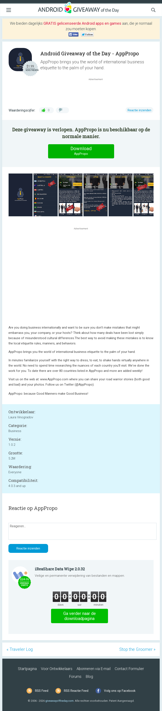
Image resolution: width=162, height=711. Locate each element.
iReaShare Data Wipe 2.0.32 (60, 568)
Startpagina (27, 668)
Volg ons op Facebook (119, 691)
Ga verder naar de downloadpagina (79, 616)
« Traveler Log (20, 649)
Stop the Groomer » (137, 649)
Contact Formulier (129, 668)
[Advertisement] (97, 91)
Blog (89, 676)
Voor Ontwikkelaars (56, 668)
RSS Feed (41, 691)
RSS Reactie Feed (76, 691)
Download (81, 151)
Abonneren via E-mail (94, 668)
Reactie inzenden (139, 110)
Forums (75, 676)
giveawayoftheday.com (59, 700)
